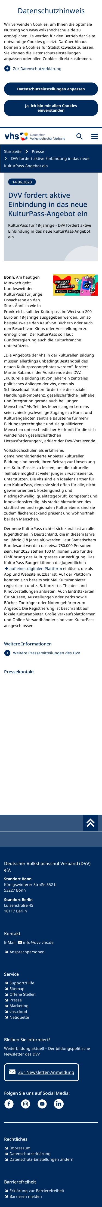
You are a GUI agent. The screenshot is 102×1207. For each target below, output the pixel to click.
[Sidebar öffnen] (94, 136)
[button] (75, 285)
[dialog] (51, 64)
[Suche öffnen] (79, 136)
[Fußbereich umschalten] (90, 823)
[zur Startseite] (33, 136)
